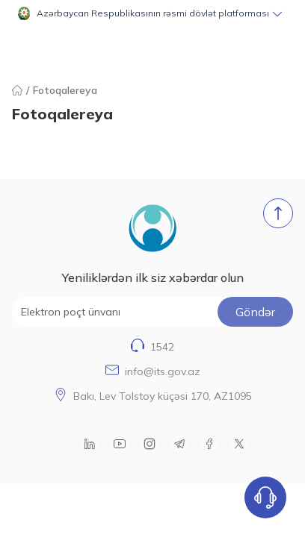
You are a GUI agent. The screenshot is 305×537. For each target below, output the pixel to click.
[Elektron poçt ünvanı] (152, 312)
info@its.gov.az (162, 371)
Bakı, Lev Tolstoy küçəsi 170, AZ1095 (162, 396)
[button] (152, 13)
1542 (162, 347)
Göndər (255, 311)
